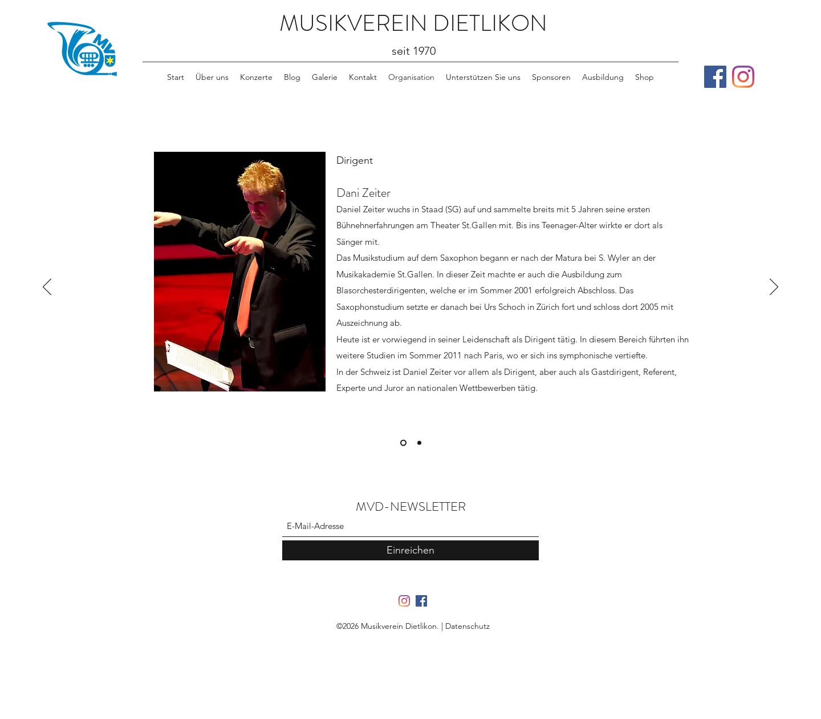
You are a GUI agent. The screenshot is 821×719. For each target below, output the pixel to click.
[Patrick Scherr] (419, 443)
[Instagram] (743, 77)
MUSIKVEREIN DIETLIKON (413, 23)
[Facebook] (715, 77)
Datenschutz (467, 626)
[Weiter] (774, 287)
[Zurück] (47, 287)
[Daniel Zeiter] (403, 443)
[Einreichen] (410, 550)
